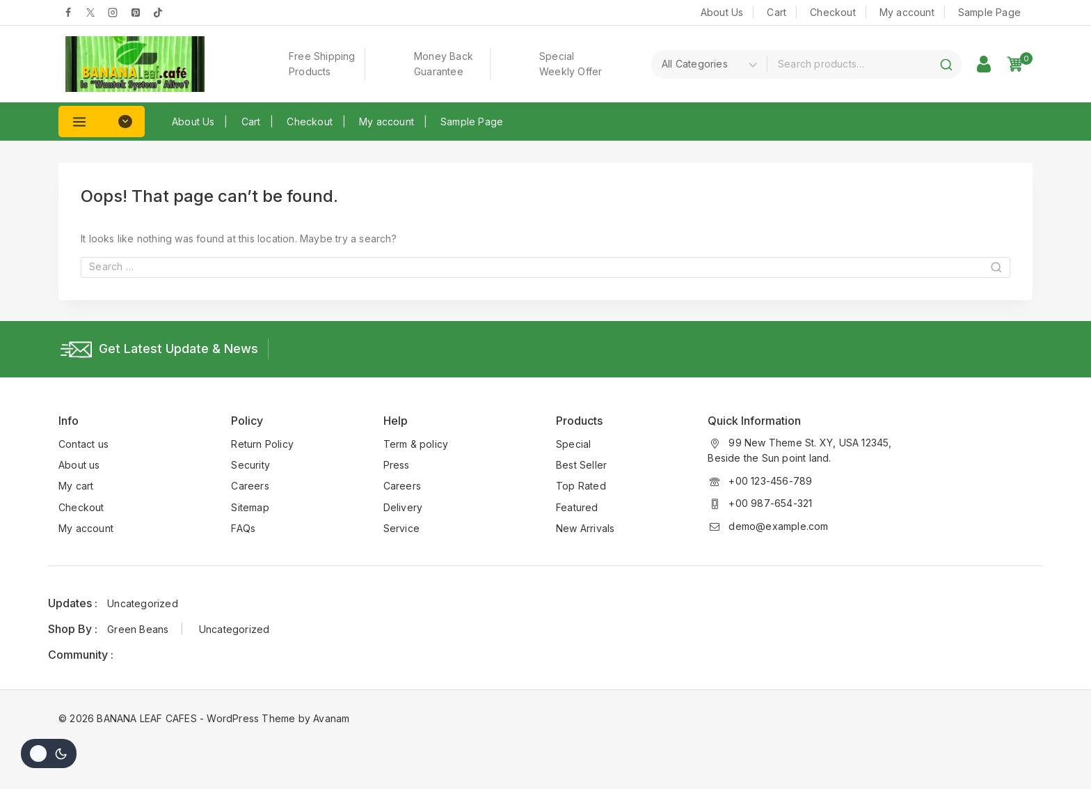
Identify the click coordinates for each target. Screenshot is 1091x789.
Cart (776, 12)
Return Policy (262, 444)
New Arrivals (585, 528)
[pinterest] (135, 12)
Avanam (331, 718)
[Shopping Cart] (1019, 64)
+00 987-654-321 (770, 503)
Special (573, 444)
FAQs (243, 528)
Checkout (833, 12)
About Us (722, 12)
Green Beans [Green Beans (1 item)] (137, 629)
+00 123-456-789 (770, 481)
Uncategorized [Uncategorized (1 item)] (142, 603)
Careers (250, 486)
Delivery (403, 507)
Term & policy (416, 444)
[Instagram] (112, 12)
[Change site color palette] (49, 753)
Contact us (83, 444)
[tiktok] (158, 12)
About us (79, 465)
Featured (577, 507)
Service (401, 528)
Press (396, 465)
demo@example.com (778, 526)
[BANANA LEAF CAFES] (135, 64)
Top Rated (581, 486)
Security (250, 465)
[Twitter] (90, 12)
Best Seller (581, 465)
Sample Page (989, 12)
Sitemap (250, 507)
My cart (75, 486)
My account (906, 12)
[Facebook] (68, 12)
